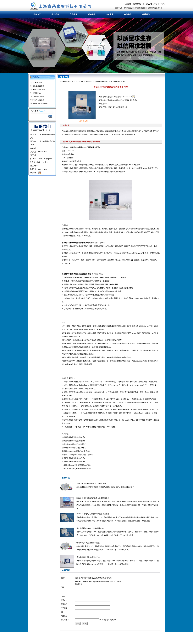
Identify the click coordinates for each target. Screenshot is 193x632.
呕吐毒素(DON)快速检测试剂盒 (88, 543)
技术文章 (110, 14)
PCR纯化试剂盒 (38, 100)
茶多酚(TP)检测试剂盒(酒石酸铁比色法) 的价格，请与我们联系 (98, 587)
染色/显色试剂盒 (38, 96)
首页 (73, 81)
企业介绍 (55, 14)
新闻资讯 (92, 14)
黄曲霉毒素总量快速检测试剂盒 (88, 557)
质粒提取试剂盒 (38, 86)
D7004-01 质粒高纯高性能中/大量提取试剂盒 (92, 514)
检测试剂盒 (36, 93)
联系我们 (146, 14)
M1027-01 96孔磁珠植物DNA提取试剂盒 (91, 484)
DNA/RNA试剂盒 (38, 89)
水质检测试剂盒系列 (39, 103)
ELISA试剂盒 (37, 83)
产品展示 (73, 14)
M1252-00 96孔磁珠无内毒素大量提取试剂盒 (92, 498)
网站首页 (37, 14)
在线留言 (128, 14)
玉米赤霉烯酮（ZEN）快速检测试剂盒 (90, 528)
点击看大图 (83, 121)
